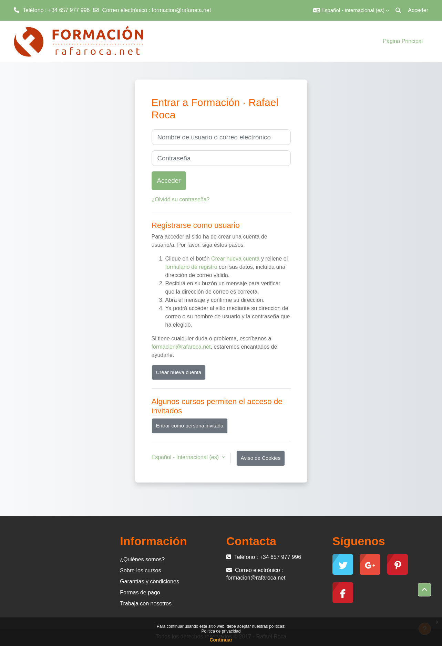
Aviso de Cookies (261, 458)
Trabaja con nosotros (146, 603)
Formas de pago (140, 592)
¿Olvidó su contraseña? (181, 199)
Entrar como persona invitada (190, 425)
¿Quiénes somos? (142, 559)
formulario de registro (191, 267)
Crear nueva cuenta (235, 259)
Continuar (220, 640)
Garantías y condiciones (149, 581)
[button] (351, 10)
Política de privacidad (220, 631)
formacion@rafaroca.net (181, 10)
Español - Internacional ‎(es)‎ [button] (186, 457)
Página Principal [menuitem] (403, 41)
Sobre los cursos (140, 570)
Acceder (418, 10)
